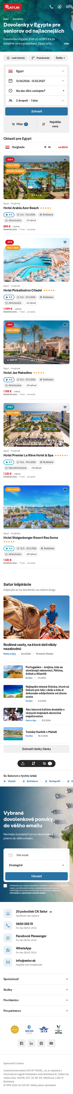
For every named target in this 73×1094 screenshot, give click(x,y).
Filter (20, 124)
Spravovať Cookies (14, 1063)
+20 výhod (31, 554)
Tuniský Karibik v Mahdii (41, 732)
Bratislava (30, 781)
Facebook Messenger (31, 936)
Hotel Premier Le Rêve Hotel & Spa (28, 455)
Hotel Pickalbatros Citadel (23, 290)
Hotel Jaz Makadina (18, 373)
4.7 (9, 462)
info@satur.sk (26, 960)
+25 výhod (31, 385)
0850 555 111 (24, 924)
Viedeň (10, 781)
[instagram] (41, 1043)
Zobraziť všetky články (36, 749)
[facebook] (22, 1043)
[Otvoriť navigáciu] (67, 6)
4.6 (9, 379)
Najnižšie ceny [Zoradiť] (51, 124)
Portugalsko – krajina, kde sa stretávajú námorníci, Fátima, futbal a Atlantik (44, 670)
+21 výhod (31, 220)
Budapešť (52, 781)
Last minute (15, 58)
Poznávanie (40, 58)
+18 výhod (36, 467)
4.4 (9, 214)
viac (66, 43)
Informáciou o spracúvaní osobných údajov (28, 893)
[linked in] (31, 1043)
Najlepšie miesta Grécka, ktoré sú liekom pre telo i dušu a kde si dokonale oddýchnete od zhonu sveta (47, 692)
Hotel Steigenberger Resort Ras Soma (31, 537)
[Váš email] (36, 855)
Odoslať (36, 876)
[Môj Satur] (59, 6)
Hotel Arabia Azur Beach (21, 208)
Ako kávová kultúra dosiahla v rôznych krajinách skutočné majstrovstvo (45, 713)
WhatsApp (23, 948)
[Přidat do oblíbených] (65, 159)
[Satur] (12, 6)
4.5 (9, 297)
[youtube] (51, 1043)
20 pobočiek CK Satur (34, 911)
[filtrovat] (47, 763)
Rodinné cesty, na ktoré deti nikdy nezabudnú (30, 646)
